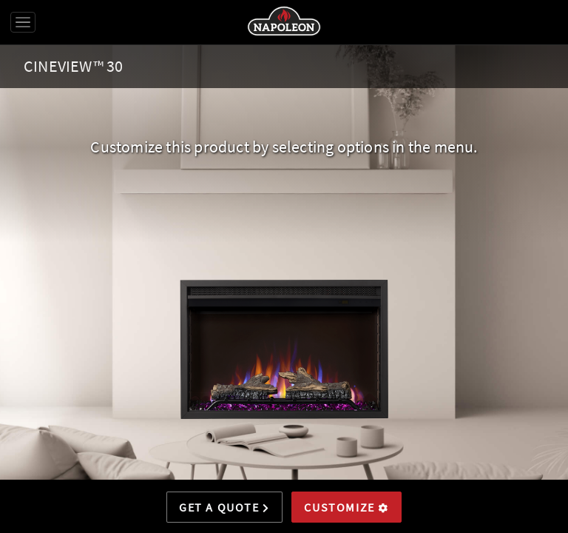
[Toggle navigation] (23, 22)
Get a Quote (224, 507)
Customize (346, 507)
